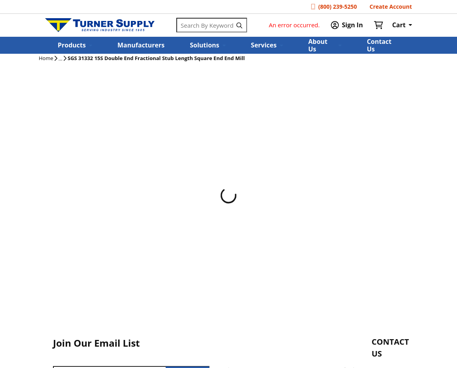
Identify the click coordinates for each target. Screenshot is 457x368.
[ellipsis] (60, 59)
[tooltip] (60, 59)
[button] (75, 45)
